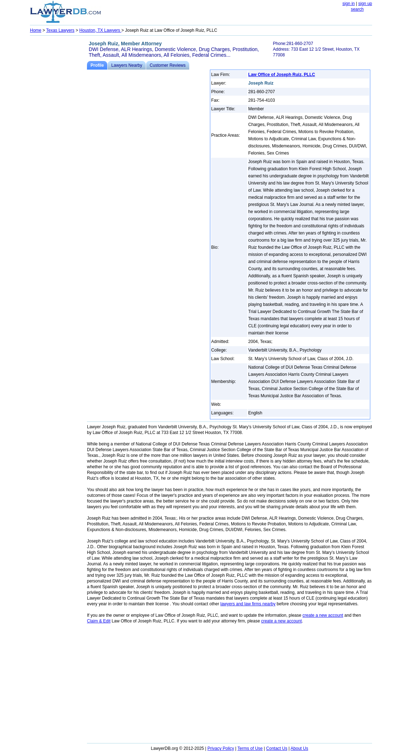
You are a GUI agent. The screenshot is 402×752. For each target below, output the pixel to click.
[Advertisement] (58, 145)
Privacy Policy (220, 748)
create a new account (323, 615)
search (357, 9)
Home (35, 30)
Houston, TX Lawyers (100, 30)
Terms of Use (250, 748)
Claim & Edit (98, 621)
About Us (299, 748)
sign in (348, 3)
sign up (365, 3)
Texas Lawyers (60, 30)
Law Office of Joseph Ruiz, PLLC (281, 74)
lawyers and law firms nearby (247, 603)
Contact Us (276, 748)
